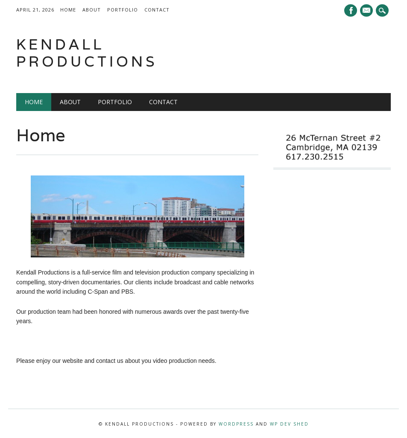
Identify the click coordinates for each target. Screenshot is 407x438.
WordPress (236, 424)
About (91, 9)
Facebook (350, 10)
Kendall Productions (87, 53)
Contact (157, 9)
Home (68, 9)
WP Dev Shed (289, 424)
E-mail (367, 11)
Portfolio (122, 9)
